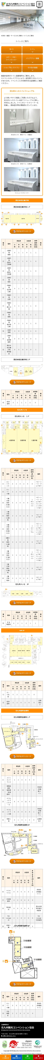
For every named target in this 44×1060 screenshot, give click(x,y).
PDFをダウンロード (23, 231)
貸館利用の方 (16, 1057)
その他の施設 (32, 67)
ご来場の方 (5, 1057)
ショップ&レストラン (11, 67)
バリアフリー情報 (32, 58)
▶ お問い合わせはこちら (8, 1036)
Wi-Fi (11, 49)
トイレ (32, 49)
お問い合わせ (38, 1057)
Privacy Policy (31, 1053)
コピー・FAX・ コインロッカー (11, 58)
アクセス (27, 1057)
